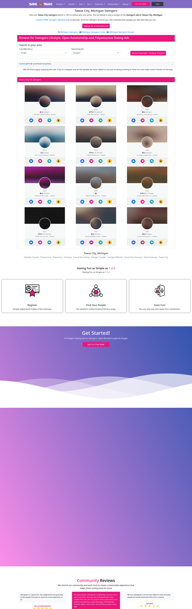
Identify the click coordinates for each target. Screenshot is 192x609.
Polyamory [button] (99, 4)
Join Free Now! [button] (141, 4)
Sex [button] (88, 4)
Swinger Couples (98, 257)
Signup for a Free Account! (96, 26)
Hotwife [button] (71, 4)
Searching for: (77, 49)
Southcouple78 (24, 64)
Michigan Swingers (68, 32)
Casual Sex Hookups (133, 257)
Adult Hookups (150, 257)
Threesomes (45, 257)
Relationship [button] (113, 4)
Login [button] (157, 4)
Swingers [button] (60, 4)
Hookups (68, 257)
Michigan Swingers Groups (120, 32)
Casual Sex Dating (81, 257)
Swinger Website (115, 257)
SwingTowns (46, 64)
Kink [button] (81, 4)
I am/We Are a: (26, 49)
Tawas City (163, 257)
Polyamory (57, 257)
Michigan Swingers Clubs (92, 32)
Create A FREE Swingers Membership (53, 19)
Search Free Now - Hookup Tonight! (148, 53)
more (53, 114)
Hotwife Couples (31, 257)
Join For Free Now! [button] (96, 344)
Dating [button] (125, 4)
